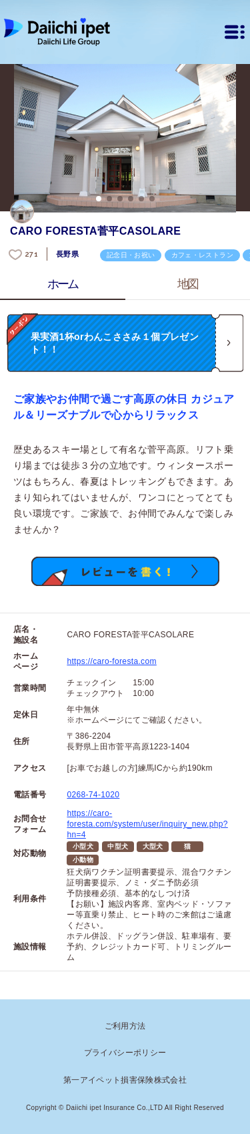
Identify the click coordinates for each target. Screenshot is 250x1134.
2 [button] (109, 198)
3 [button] (120, 198)
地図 (187, 284)
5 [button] (141, 198)
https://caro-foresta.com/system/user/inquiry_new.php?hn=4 (147, 824)
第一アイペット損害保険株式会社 (125, 1080)
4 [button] (130, 198)
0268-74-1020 (93, 794)
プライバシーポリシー (125, 1052)
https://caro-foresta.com (111, 661)
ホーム (62, 284)
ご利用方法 (125, 1026)
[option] (125, 138)
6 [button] (152, 198)
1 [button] (98, 198)
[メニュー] (234, 32)
